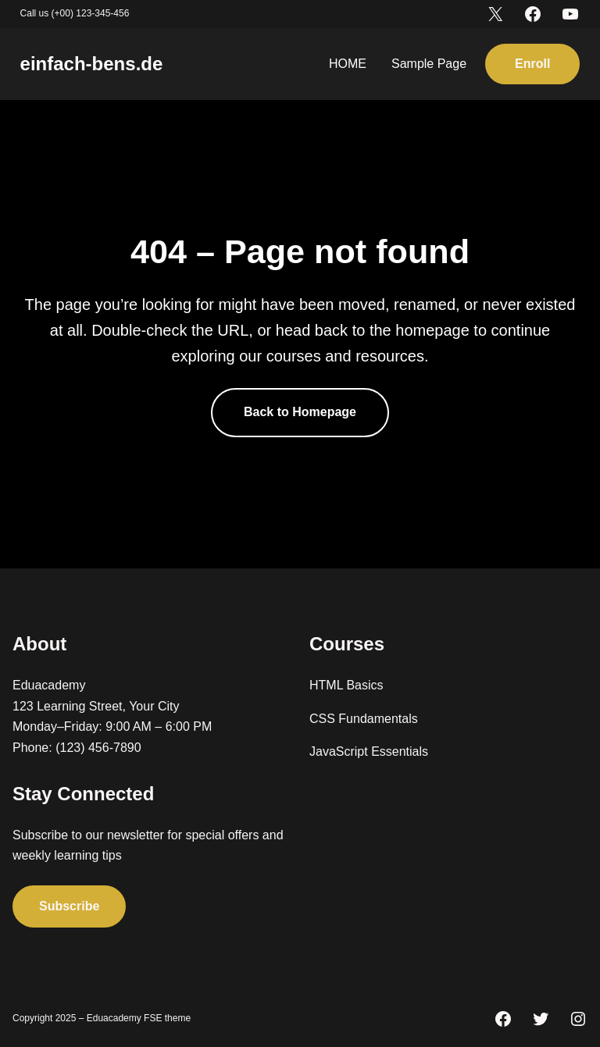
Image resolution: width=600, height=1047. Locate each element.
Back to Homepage (300, 411)
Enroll (532, 63)
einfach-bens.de (91, 63)
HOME (347, 63)
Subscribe (69, 906)
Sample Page (428, 63)
